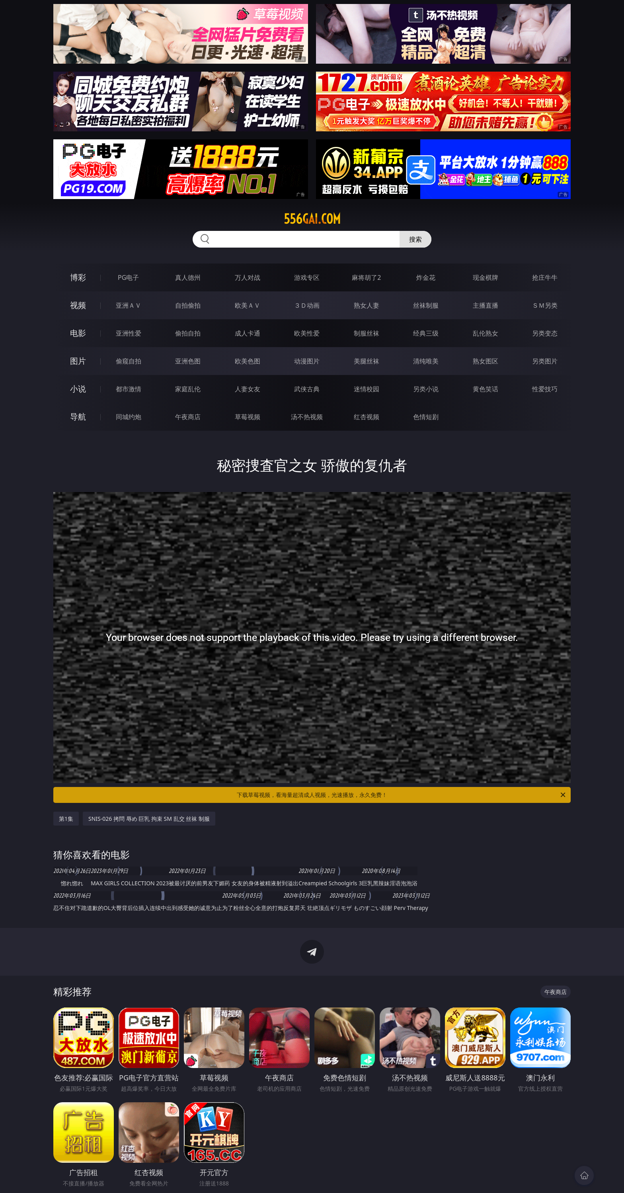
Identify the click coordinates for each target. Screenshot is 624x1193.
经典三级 (426, 333)
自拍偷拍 (188, 305)
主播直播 (485, 305)
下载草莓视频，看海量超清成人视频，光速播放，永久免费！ (402, 795)
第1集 (66, 818)
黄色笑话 (485, 389)
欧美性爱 (307, 333)
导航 (78, 416)
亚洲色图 (188, 361)
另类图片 (545, 361)
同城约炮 (128, 416)
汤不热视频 (307, 416)
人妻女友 (247, 389)
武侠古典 (307, 389)
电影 (78, 333)
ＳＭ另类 (545, 305)
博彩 (78, 277)
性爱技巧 (545, 389)
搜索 (415, 239)
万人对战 (247, 277)
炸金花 (425, 277)
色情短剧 (426, 416)
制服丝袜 (366, 333)
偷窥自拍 (128, 361)
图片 (78, 360)
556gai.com (312, 219)
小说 (78, 388)
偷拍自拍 (188, 333)
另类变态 (545, 333)
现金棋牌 (485, 277)
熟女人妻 (366, 305)
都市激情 (128, 389)
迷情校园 (366, 389)
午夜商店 (188, 416)
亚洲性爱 (128, 333)
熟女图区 (485, 361)
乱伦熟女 (485, 333)
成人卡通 (247, 333)
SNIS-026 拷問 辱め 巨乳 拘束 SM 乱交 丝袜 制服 (149, 818)
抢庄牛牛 (545, 277)
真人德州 (188, 277)
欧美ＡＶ (247, 305)
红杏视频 (366, 416)
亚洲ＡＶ (128, 305)
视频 (78, 305)
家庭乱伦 (188, 389)
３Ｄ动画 (307, 305)
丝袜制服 (426, 305)
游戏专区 (307, 277)
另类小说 (426, 389)
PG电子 (128, 277)
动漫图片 (307, 361)
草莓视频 (247, 416)
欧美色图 (247, 361)
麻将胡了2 (366, 277)
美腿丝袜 (366, 361)
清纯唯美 (426, 361)
